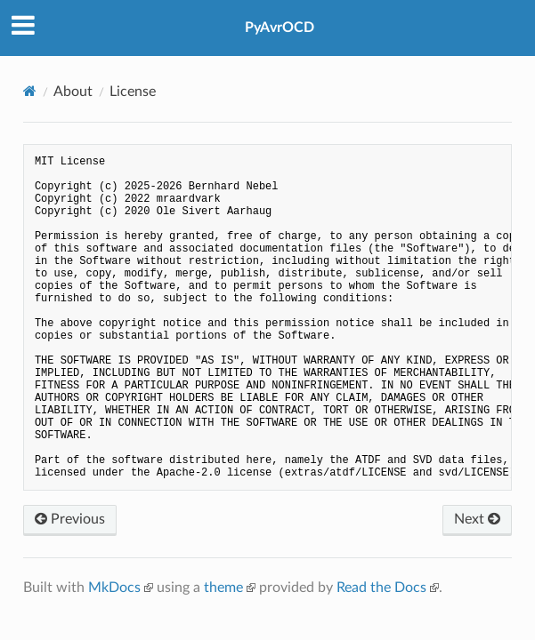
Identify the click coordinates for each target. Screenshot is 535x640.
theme (223, 587)
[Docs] (29, 91)
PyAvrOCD (279, 27)
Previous (70, 519)
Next (477, 519)
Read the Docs (381, 587)
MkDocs (114, 587)
